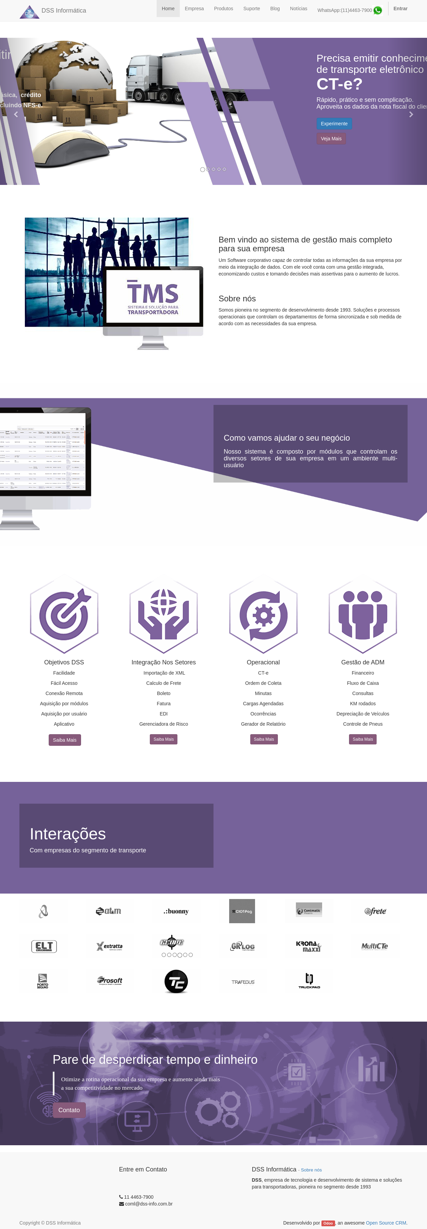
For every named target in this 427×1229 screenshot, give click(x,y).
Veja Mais (331, 138)
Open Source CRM (386, 1223)
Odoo (328, 1223)
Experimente (334, 123)
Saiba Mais (65, 740)
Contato (69, 1110)
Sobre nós (311, 1169)
